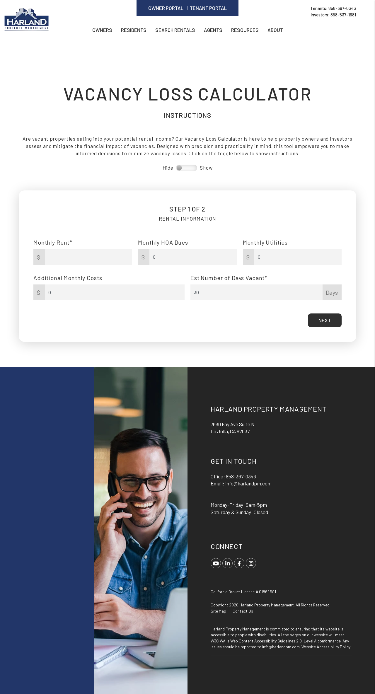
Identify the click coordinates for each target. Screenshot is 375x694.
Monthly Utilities (265, 242)
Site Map (218, 610)
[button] (216, 563)
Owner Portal (165, 8)
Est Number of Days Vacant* (228, 277)
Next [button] (324, 320)
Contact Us (243, 610)
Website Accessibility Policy (325, 646)
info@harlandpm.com (248, 483)
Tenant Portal (208, 8)
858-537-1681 (343, 14)
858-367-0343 (342, 8)
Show (206, 167)
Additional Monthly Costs (67, 277)
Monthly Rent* (52, 242)
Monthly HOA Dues (163, 242)
